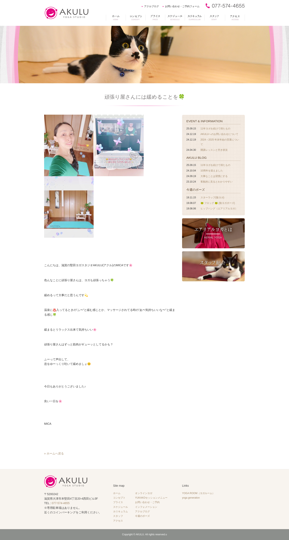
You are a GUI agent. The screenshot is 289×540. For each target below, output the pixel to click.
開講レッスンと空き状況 (214, 149)
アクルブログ (151, 6)
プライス (118, 502)
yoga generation (191, 497)
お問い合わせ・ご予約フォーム (182, 6)
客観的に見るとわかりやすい (217, 181)
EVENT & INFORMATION (204, 121)
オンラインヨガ (143, 493)
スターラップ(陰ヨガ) (212, 197)
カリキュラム (120, 511)
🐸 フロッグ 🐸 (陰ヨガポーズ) (218, 203)
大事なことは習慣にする (214, 176)
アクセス (118, 520)
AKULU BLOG (196, 157)
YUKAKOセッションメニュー (151, 497)
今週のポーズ (195, 189)
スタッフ (118, 516)
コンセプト (119, 497)
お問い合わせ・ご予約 (147, 502)
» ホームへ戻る (54, 453)
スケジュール (120, 507)
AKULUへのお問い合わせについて (219, 134)
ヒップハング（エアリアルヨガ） (219, 208)
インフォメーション (146, 507)
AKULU (140, 534)
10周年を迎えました (212, 170)
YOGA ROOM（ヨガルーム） (198, 493)
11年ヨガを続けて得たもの (215, 128)
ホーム (116, 493)
